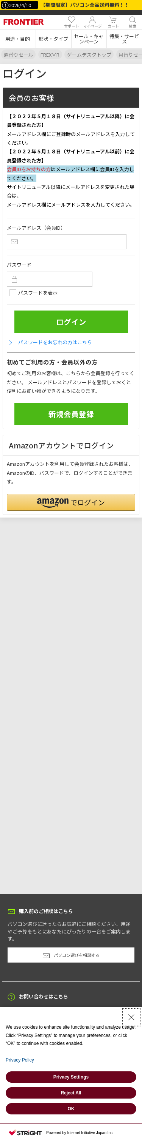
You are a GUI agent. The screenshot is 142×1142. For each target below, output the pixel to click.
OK (71, 1108)
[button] (18, 39)
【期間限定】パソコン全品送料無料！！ (85, 4)
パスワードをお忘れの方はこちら (49, 342)
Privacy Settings (71, 1077)
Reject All (71, 1093)
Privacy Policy (20, 1060)
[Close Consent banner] (131, 1017)
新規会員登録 (71, 413)
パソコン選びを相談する (71, 956)
